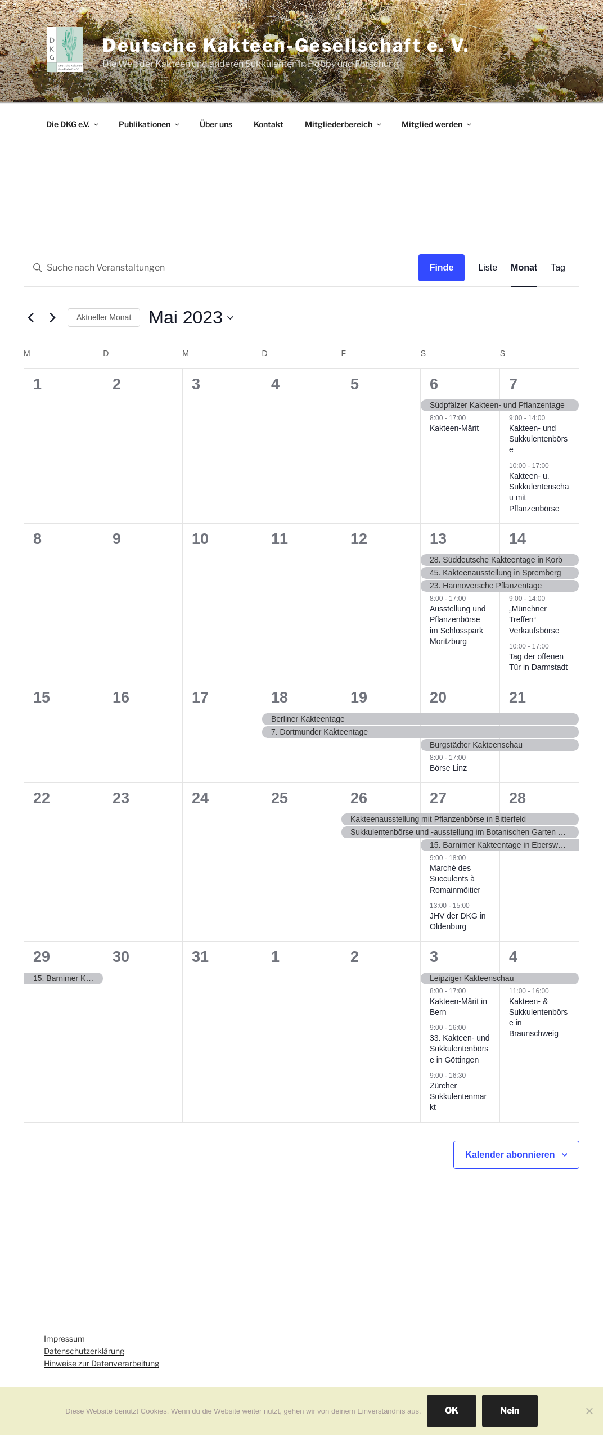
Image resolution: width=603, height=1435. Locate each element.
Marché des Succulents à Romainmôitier (455, 878)
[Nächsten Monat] (52, 318)
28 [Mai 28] (517, 798)
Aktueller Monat (103, 317)
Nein (510, 1410)
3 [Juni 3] (434, 956)
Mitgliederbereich (344, 124)
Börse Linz (448, 767)
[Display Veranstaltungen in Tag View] (558, 267)
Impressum (64, 1338)
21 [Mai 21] (517, 697)
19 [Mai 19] (358, 697)
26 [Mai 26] (358, 798)
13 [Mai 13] (438, 538)
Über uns (216, 124)
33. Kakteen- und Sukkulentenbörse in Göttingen (460, 1048)
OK (451, 1410)
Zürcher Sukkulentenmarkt (458, 1096)
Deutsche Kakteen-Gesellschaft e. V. (286, 45)
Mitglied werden (437, 124)
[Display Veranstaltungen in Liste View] (487, 267)
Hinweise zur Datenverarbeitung (101, 1363)
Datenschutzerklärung (84, 1351)
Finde (442, 267)
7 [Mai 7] (513, 384)
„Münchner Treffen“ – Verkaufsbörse (534, 619)
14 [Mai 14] (517, 538)
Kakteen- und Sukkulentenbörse (538, 439)
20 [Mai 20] (438, 697)
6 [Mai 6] (434, 384)
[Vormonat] (30, 318)
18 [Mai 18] (279, 697)
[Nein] (589, 1410)
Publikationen (150, 124)
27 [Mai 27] (438, 798)
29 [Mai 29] (41, 956)
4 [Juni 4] (513, 956)
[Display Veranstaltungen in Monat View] (524, 267)
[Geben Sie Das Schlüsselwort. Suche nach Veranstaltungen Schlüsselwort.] (221, 267)
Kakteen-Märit (454, 428)
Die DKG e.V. (73, 124)
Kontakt (269, 124)
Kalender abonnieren (510, 1154)
